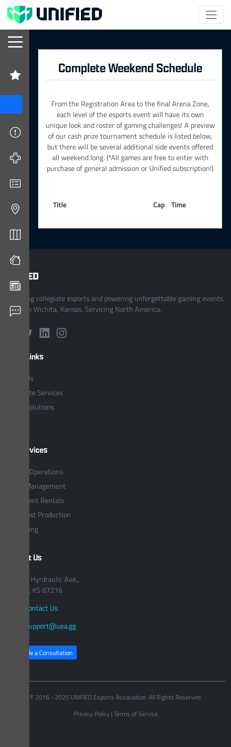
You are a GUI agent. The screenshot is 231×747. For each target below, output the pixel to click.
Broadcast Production (38, 514)
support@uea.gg (51, 625)
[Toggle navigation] (211, 15)
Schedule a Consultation (41, 652)
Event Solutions (29, 407)
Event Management (35, 486)
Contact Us (41, 608)
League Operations (34, 471)
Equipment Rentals (34, 500)
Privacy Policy (92, 713)
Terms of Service (136, 713)
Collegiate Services (34, 392)
